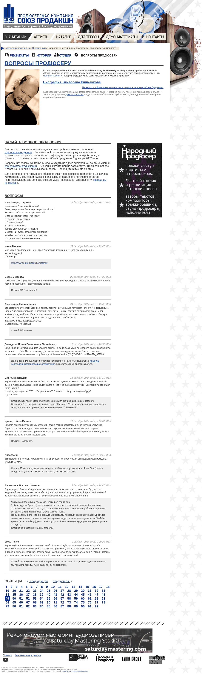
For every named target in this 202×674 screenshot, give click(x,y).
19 (7, 591)
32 (96, 591)
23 (34, 591)
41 (55, 594)
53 (34, 598)
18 (108, 587)
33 (103, 591)
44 (76, 594)
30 (83, 591)
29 (76, 591)
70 (48, 602)
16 (94, 587)
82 (28, 606)
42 (62, 594)
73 (69, 602)
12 (66, 587)
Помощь (7, 655)
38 (34, 594)
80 (14, 606)
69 (41, 602)
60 (83, 598)
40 (48, 594)
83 (34, 606)
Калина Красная (52, 75)
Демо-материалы (75, 94)
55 (48, 598)
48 (103, 594)
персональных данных (18, 152)
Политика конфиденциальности (75, 671)
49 (7, 598)
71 (55, 602)
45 (83, 594)
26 (55, 591)
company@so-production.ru (21, 165)
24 (41, 591)
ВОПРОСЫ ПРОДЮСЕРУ (38, 63)
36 (21, 594)
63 (103, 598)
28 (69, 591)
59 (76, 598)
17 (101, 587)
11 (59, 587)
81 (21, 606)
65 (14, 602)
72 (62, 602)
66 (21, 602)
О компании (39, 48)
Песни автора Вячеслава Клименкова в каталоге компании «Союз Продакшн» (122, 87)
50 (14, 598)
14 (80, 587)
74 (76, 602)
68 (34, 602)
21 (21, 591)
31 (89, 591)
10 (53, 587)
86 (55, 606)
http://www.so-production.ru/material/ (29, 263)
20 (14, 591)
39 (41, 594)
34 (7, 594)
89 (76, 606)
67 (28, 602)
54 (41, 598)
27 (62, 591)
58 (69, 598)
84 (41, 606)
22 (28, 591)
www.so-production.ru (18, 48)
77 (96, 602)
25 (48, 591)
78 (103, 602)
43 (69, 594)
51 (21, 598)
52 (28, 598)
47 (96, 594)
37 (28, 594)
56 (55, 598)
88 (69, 606)
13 (73, 587)
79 (7, 606)
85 (48, 606)
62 (96, 598)
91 (89, 606)
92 (96, 606)
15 (87, 587)
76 (89, 602)
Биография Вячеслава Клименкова (72, 82)
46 (89, 594)
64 (7, 602)
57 (62, 598)
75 (83, 602)
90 (83, 606)
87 (62, 606)
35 (14, 594)
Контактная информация (28, 655)
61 (89, 598)
